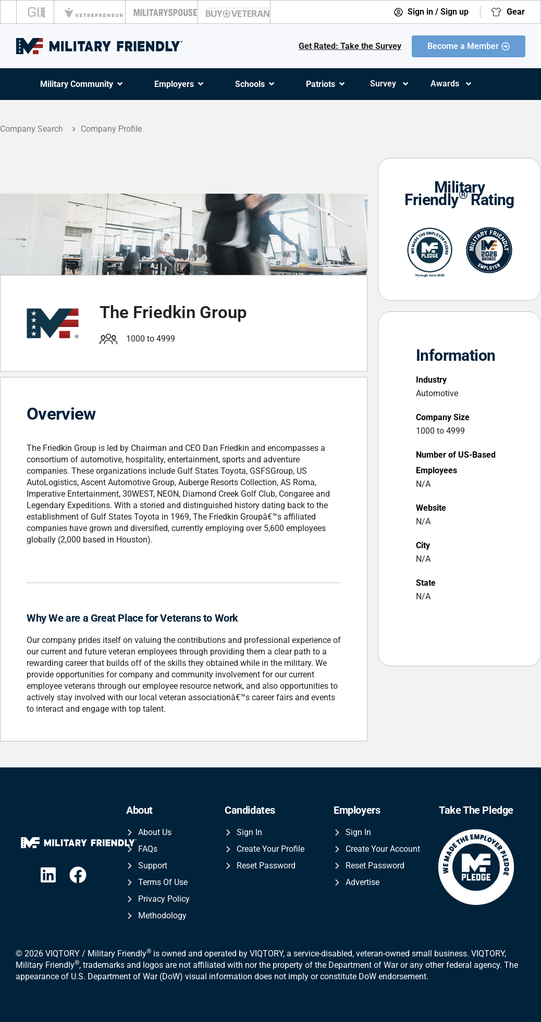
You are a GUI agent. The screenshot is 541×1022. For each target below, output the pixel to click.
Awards (452, 83)
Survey (390, 83)
